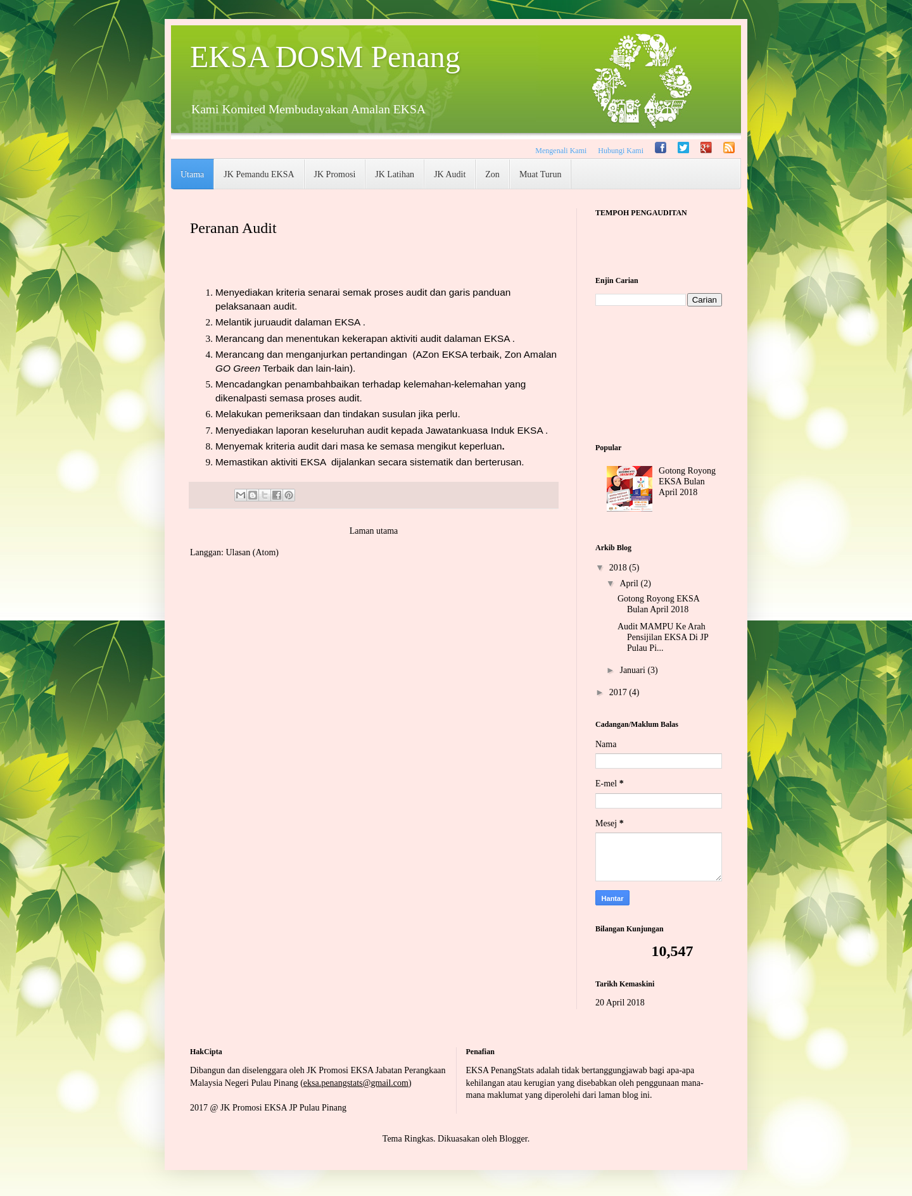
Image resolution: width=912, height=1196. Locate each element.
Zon (492, 174)
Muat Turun (540, 174)
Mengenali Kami (560, 150)
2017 (619, 692)
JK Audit (450, 174)
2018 (619, 567)
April (629, 583)
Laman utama (374, 531)
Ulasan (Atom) (252, 552)
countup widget (658, 241)
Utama (192, 174)
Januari (633, 670)
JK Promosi (335, 174)
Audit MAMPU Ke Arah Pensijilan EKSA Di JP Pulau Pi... (663, 637)
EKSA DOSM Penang (325, 56)
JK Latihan (394, 174)
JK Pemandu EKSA (259, 174)
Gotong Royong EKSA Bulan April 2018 (687, 481)
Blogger (513, 1138)
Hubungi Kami (620, 150)
